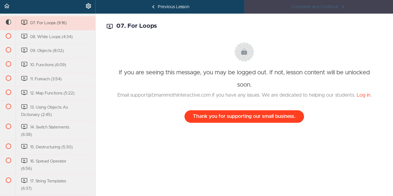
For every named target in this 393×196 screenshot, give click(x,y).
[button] (7, 7)
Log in (363, 95)
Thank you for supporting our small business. (244, 116)
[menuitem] (88, 7)
